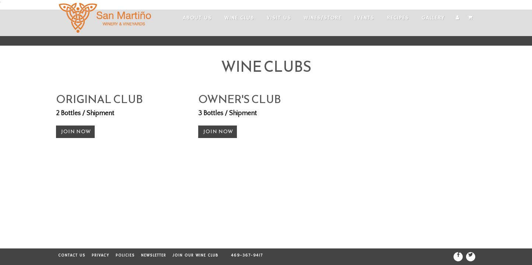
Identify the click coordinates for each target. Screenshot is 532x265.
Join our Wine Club (195, 255)
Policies (125, 255)
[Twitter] (470, 256)
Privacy (100, 255)
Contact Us (71, 255)
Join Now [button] (76, 131)
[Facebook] (458, 256)
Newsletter (153, 255)
